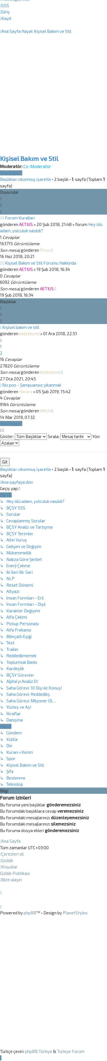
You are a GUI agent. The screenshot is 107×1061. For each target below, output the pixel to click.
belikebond (29, 333)
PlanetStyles (75, 912)
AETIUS (26, 224)
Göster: (23, 436)
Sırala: (69, 436)
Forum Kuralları (20, 217)
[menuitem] (4, 5)
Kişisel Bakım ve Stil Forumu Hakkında (40, 262)
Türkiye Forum (70, 1051)
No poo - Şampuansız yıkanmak (31, 384)
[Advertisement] (53, 101)
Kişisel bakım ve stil (20, 327)
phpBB (30, 912)
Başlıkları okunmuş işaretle (25, 179)
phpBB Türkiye (38, 1051)
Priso (45, 250)
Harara (25, 391)
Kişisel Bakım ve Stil (29, 158)
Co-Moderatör (37, 166)
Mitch (45, 410)
